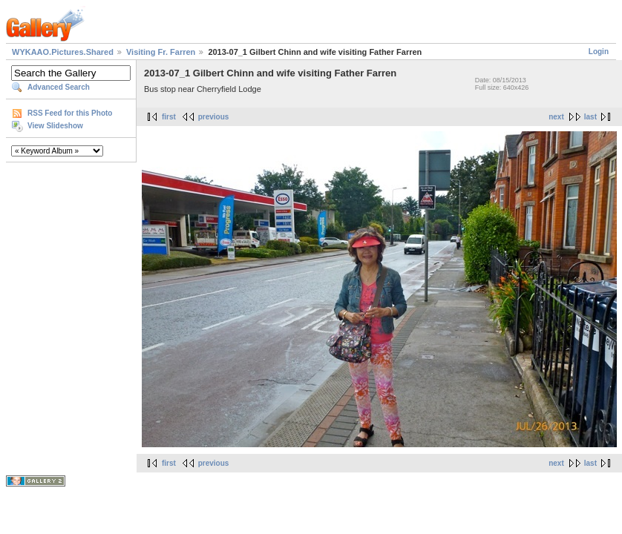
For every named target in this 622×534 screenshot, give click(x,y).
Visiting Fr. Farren (160, 51)
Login (599, 51)
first (169, 117)
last (590, 117)
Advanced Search (58, 87)
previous (213, 117)
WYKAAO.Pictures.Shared (63, 51)
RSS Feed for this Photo (69, 113)
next (556, 117)
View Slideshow (55, 126)
